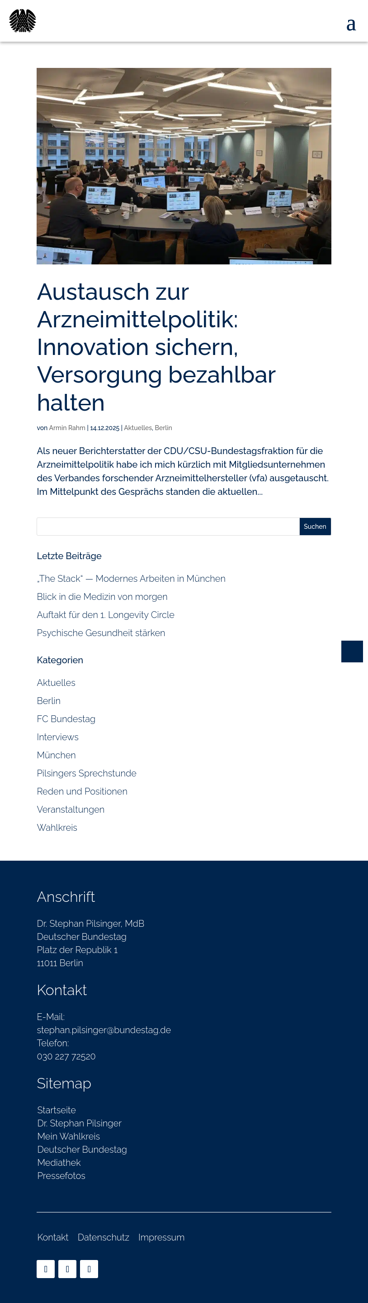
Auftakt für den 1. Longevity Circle (105, 614)
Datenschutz (103, 1237)
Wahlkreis (57, 827)
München (56, 755)
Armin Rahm (67, 427)
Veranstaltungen (70, 809)
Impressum (161, 1237)
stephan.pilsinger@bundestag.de (104, 1030)
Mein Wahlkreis (68, 1136)
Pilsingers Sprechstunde (86, 773)
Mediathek (58, 1162)
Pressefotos (61, 1175)
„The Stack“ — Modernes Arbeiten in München (131, 578)
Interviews (57, 737)
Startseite (56, 1110)
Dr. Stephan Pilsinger (79, 1123)
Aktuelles (138, 427)
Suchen (315, 526)
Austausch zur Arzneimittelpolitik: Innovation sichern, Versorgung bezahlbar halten (156, 347)
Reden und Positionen (82, 791)
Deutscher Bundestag (82, 1149)
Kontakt (52, 1237)
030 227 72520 (66, 1056)
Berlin (163, 427)
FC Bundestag (66, 719)
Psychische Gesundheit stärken (101, 633)
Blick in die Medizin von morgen (102, 596)
